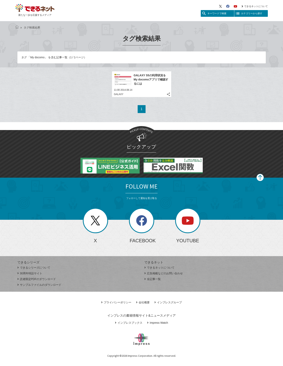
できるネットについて (255, 6)
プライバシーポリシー (116, 302)
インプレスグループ (168, 302)
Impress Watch (157, 322)
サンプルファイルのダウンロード (39, 284)
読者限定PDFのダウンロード (36, 279)
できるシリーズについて (33, 267)
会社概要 (143, 302)
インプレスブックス (128, 322)
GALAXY (118, 94)
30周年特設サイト (29, 273)
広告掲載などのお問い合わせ (163, 273)
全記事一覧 (152, 279)
